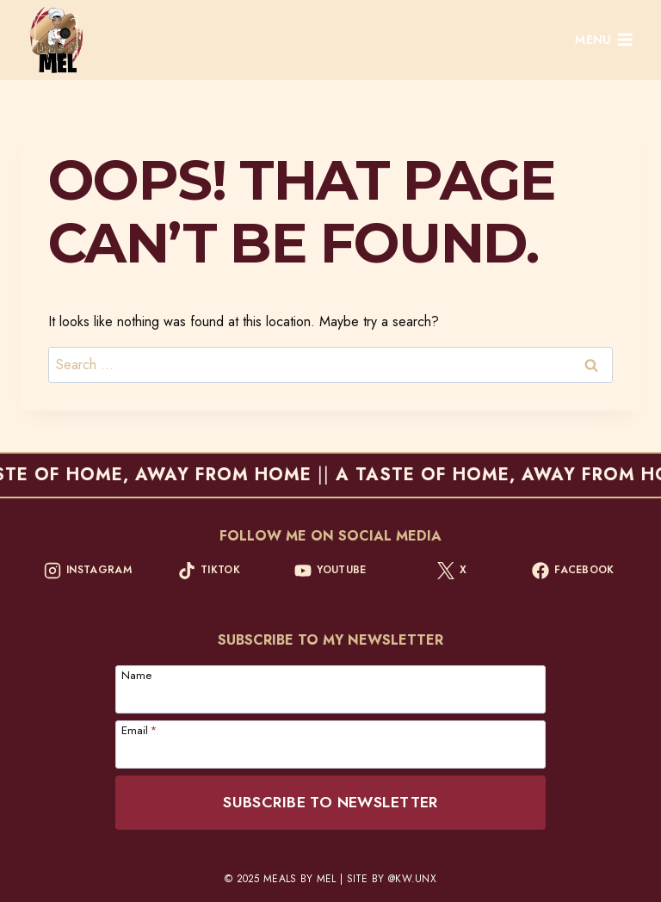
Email (139, 729)
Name (136, 674)
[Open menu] (604, 40)
